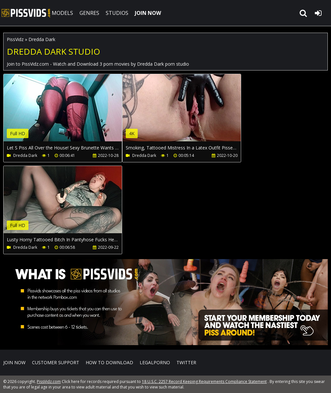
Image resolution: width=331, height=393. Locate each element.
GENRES (89, 12)
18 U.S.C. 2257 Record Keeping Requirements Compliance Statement (204, 381)
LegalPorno (155, 362)
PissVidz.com (26, 13)
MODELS (62, 12)
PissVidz (15, 39)
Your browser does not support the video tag (71, 112)
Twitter (186, 362)
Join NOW (14, 362)
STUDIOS (117, 12)
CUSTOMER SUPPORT (55, 362)
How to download (109, 362)
